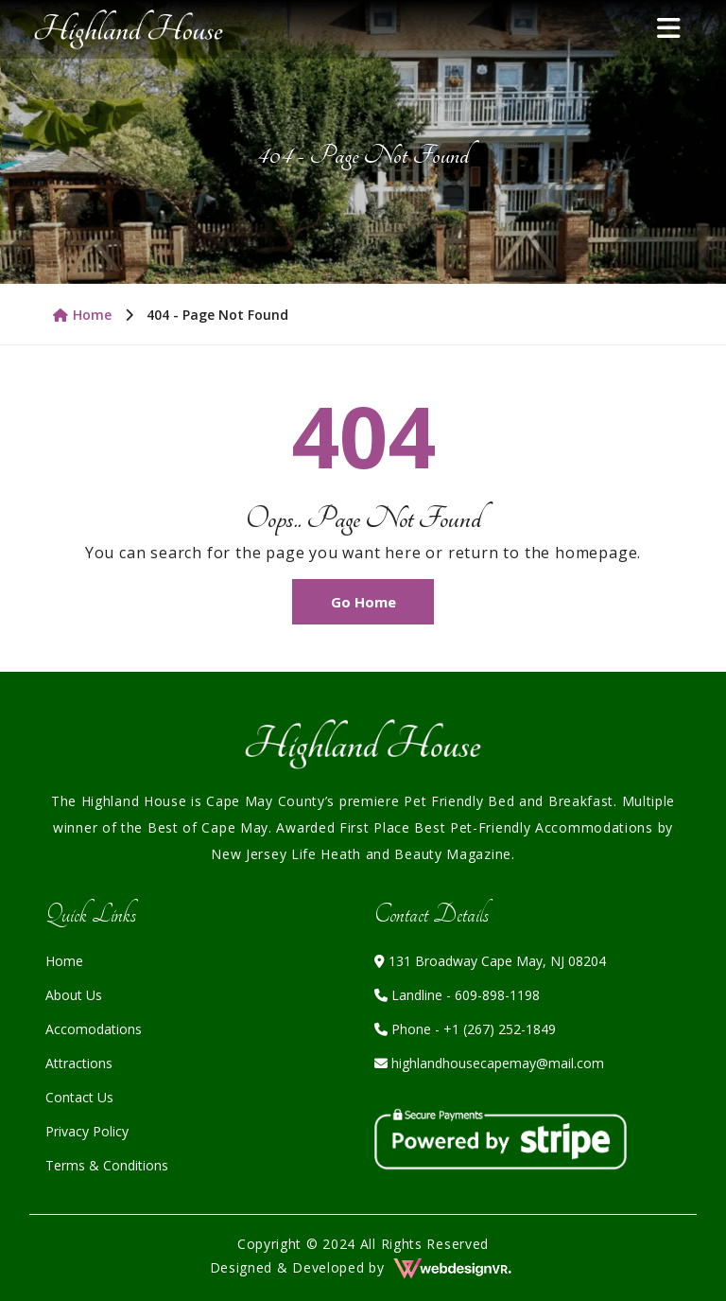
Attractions (78, 1063)
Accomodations (93, 1029)
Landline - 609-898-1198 (457, 995)
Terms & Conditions (106, 1165)
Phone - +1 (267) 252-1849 (465, 1029)
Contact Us (79, 1097)
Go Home (363, 601)
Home (82, 315)
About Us (73, 995)
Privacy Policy (87, 1131)
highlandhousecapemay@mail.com (489, 1063)
